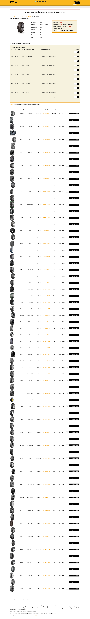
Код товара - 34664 (46, 425)
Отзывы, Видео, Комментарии (33, 104)
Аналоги (12, 104)
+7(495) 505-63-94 (42, 2)
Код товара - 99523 (46, 159)
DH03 (29, 16)
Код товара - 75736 (46, 302)
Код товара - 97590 (46, 367)
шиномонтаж (62, 6)
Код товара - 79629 (46, 562)
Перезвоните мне (52, 2)
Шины (12, 6)
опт (42, 6)
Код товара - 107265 (46, 438)
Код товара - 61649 (46, 237)
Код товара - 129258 (46, 510)
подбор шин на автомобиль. (39, 615)
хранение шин (71, 6)
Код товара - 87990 (46, 211)
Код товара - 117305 (46, 152)
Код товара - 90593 (46, 289)
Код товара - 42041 (46, 523)
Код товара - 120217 (46, 178)
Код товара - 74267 (46, 347)
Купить (62, 30)
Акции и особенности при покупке (21, 104)
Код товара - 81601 (46, 484)
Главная (12, 16)
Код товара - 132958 (46, 256)
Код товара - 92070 (46, 458)
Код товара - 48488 (46, 399)
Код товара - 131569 (46, 172)
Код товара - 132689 (46, 250)
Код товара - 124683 (46, 295)
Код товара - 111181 (46, 360)
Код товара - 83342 (46, 588)
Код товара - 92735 (46, 373)
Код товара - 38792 (46, 341)
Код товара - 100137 (46, 230)
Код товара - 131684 (46, 321)
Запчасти (31, 6)
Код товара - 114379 (46, 445)
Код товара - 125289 (46, 165)
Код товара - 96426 (46, 191)
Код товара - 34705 (46, 198)
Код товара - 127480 (46, 328)
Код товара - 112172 (46, 536)
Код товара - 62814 (46, 464)
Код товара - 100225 (46, 276)
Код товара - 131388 (46, 471)
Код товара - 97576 (46, 243)
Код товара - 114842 (46, 412)
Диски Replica (23, 6)
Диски (16, 6)
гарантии (23, 617)
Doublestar (25, 16)
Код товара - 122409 (46, 263)
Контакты (55, 6)
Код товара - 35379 (46, 575)
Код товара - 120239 (46, 432)
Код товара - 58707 (46, 354)
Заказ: (54, 30)
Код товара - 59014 (46, 308)
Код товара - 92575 (46, 419)
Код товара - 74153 (46, 549)
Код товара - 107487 (46, 497)
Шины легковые (18, 16)
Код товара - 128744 (46, 269)
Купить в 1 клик (69, 30)
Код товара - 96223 (46, 386)
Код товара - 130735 (46, 139)
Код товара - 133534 (46, 224)
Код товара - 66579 (46, 451)
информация (48, 6)
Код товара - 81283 (46, 204)
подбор (37, 6)
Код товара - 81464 (46, 185)
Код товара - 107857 (46, 380)
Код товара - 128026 (46, 334)
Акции (77, 6)
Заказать (78, 2)
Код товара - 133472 (46, 126)
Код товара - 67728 (46, 406)
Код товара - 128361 (46, 146)
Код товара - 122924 (46, 282)
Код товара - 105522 (46, 113)
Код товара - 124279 (46, 315)
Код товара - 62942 (46, 217)
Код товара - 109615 (46, 393)
